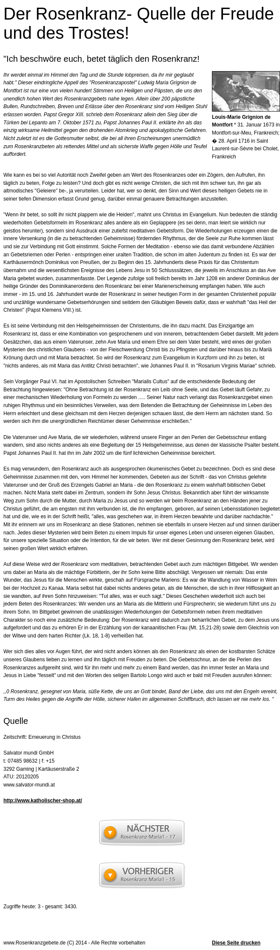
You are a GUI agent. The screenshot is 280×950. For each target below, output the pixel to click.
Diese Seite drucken (236, 943)
